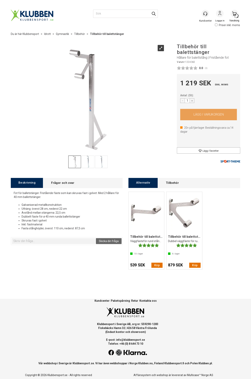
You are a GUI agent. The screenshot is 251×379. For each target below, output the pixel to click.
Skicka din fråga (109, 241)
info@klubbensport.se (130, 339)
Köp (208, 114)
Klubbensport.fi (174, 363)
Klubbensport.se (83, 363)
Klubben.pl (205, 363)
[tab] (27, 183)
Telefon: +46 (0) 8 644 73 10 (125, 343)
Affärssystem (142, 375)
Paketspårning (120, 300)
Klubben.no (145, 363)
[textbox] (53, 241)
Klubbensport (31, 34)
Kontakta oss (148, 300)
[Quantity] (187, 100)
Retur (134, 300)
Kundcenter (102, 300)
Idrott (47, 34)
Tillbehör (79, 34)
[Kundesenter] (205, 13)
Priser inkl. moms (227, 25)
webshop (162, 375)
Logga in (220, 14)
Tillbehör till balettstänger (107, 34)
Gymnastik (62, 34)
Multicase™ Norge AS (200, 375)
